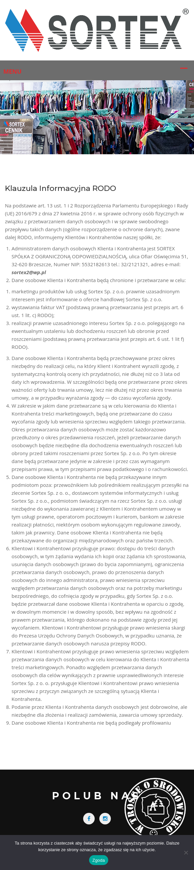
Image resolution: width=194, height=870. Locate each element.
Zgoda (98, 860)
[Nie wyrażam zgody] (185, 852)
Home (61, 117)
